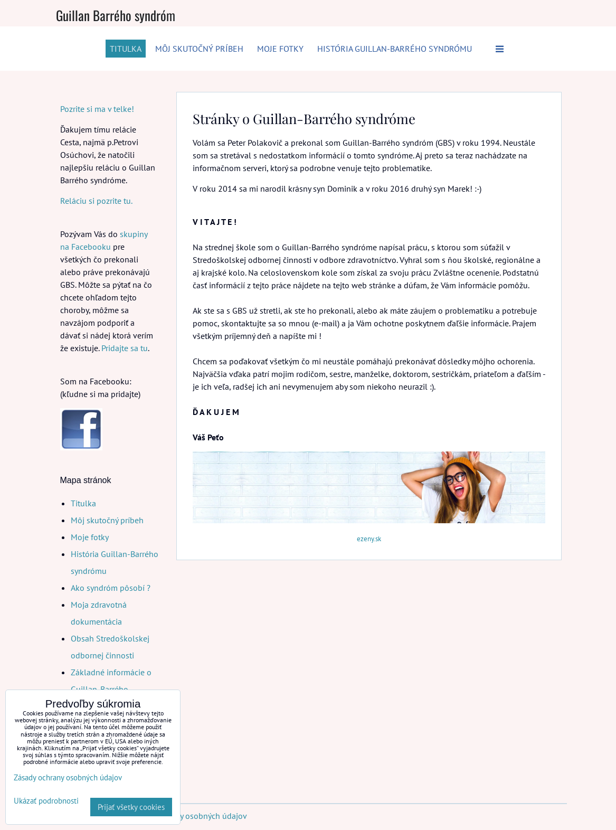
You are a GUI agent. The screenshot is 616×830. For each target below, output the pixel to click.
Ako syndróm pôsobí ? (110, 587)
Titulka (125, 48)
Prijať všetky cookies (131, 807)
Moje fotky (280, 48)
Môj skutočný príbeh (199, 48)
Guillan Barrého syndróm (115, 15)
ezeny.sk (369, 538)
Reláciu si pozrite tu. (96, 200)
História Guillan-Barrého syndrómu (394, 48)
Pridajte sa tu (124, 348)
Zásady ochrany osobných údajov (187, 815)
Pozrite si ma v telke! (97, 108)
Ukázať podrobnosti (46, 801)
